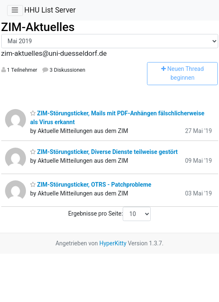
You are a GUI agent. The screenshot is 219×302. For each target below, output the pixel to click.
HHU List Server (50, 10)
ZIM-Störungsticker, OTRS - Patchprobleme (90, 184)
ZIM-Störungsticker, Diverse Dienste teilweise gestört (104, 151)
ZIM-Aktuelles (38, 27)
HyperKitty (112, 243)
